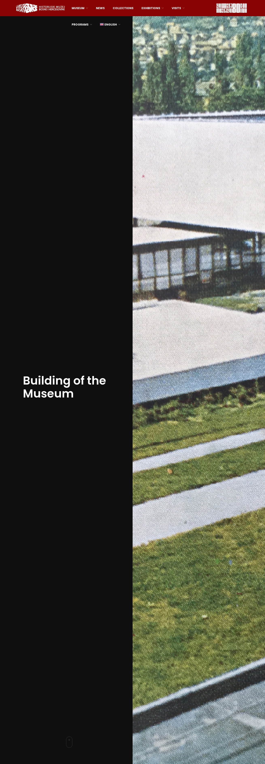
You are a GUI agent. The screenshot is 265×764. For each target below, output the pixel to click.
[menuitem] (110, 24)
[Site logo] (40, 7)
